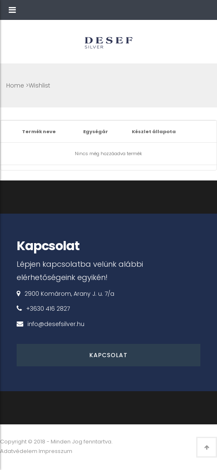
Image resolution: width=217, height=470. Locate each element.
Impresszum (55, 451)
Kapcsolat (108, 355)
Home (15, 85)
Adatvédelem (18, 451)
